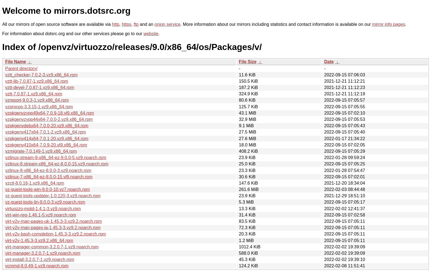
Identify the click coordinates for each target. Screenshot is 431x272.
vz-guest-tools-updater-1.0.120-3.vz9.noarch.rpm (53, 195)
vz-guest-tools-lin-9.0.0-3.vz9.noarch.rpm (45, 202)
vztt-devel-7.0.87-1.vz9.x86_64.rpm (39, 87)
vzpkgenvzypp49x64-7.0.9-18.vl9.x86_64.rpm (49, 113)
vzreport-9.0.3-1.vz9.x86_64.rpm (37, 100)
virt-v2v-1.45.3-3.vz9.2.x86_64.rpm (39, 240)
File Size (247, 61)
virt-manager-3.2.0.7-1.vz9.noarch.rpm (42, 253)
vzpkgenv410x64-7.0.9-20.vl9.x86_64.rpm (46, 145)
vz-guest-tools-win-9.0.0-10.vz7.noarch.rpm (47, 189)
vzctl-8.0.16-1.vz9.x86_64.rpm (34, 183)
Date (329, 61)
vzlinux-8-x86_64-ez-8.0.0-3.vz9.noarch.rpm (48, 170)
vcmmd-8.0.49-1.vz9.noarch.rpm (36, 265)
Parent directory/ (21, 68)
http (115, 24)
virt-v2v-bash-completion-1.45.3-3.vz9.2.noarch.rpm (55, 234)
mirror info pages (388, 24)
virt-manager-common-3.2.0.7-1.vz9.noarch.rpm (52, 247)
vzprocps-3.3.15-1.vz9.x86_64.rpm (39, 106)
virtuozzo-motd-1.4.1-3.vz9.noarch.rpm (43, 208)
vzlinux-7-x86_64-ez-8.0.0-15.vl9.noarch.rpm (48, 176)
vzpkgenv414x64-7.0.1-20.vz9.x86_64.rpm (46, 138)
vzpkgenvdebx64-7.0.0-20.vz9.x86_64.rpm (46, 125)
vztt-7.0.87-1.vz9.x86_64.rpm (33, 93)
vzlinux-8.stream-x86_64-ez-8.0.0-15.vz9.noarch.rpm (56, 164)
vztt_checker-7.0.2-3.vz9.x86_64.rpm (41, 75)
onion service (167, 24)
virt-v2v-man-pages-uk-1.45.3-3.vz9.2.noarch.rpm (53, 221)
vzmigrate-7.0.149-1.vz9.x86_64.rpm (41, 151)
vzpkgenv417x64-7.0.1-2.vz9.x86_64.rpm (45, 132)
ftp (136, 24)
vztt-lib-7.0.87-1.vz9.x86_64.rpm (36, 81)
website (150, 33)
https (126, 24)
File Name (15, 61)
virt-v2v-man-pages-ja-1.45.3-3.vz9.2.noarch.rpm (53, 227)
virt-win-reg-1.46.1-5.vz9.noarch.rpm (40, 215)
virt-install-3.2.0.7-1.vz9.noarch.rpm (39, 259)
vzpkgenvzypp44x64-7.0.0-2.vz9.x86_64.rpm (49, 119)
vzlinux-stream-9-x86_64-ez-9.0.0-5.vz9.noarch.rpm (55, 157)
